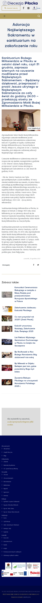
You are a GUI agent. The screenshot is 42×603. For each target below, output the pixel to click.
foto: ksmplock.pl (34, 128)
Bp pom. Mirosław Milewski (11, 505)
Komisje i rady (7, 528)
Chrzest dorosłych (8, 478)
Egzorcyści (6, 492)
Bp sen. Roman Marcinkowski (11, 512)
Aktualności (7, 448)
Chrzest (6, 474)
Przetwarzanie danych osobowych (12, 552)
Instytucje (4, 515)
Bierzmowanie (7, 481)
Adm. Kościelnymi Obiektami (11, 525)
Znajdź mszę (11, 8)
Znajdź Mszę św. (8, 452)
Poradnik (4, 472)
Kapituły (6, 532)
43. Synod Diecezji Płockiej (11, 468)
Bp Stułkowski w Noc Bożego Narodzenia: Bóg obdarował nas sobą (26, 354)
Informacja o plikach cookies (11, 555)
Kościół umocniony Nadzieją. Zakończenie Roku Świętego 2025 (25, 328)
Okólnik (6, 461)
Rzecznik (6, 538)
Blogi (5, 455)
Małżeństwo (7, 485)
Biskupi (4, 499)
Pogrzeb (6, 488)
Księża (5, 548)
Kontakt (4, 535)
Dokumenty (5, 459)
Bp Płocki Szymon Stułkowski (11, 501)
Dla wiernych (6, 446)
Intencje (6, 495)
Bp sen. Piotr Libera (9, 508)
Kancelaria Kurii (8, 541)
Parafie (5, 545)
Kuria (5, 518)
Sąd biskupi (7, 521)
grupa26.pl (27, 597)
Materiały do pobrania (9, 465)
